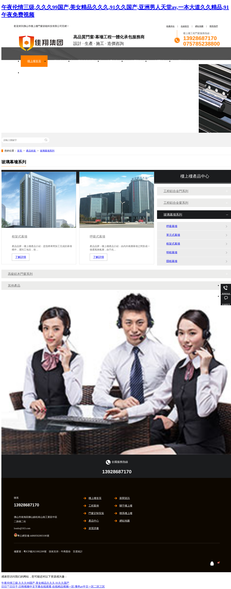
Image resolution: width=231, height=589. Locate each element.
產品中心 (112, 61)
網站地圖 (199, 26)
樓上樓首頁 (34, 61)
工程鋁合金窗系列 (176, 203)
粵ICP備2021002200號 (35, 551)
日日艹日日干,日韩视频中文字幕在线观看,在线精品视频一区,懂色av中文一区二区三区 (53, 586)
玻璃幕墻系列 (47, 150)
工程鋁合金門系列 (176, 191)
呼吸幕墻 (171, 226)
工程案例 (59, 61)
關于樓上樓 (185, 61)
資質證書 (136, 61)
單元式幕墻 (173, 234)
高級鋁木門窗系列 (20, 274)
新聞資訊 (160, 61)
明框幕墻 (171, 252)
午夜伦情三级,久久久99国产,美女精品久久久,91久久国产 (35, 582)
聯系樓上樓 (34, 72)
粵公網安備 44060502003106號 (31, 535)
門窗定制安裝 (86, 61)
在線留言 (185, 26)
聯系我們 (214, 26)
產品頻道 (31, 150)
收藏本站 (170, 26)
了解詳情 (20, 257)
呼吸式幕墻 (97, 236)
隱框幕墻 (171, 261)
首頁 (20, 150)
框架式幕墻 (19, 236)
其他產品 (14, 285)
